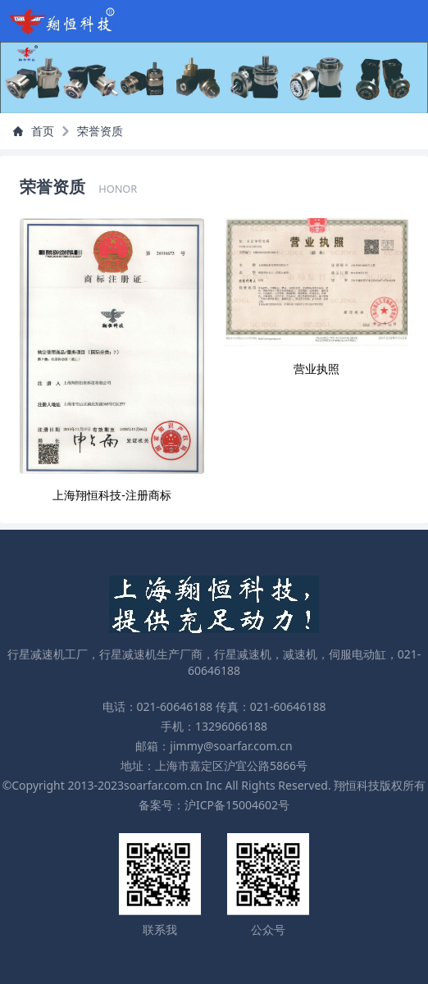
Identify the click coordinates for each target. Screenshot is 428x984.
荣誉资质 (100, 131)
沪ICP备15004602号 (236, 805)
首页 (33, 131)
